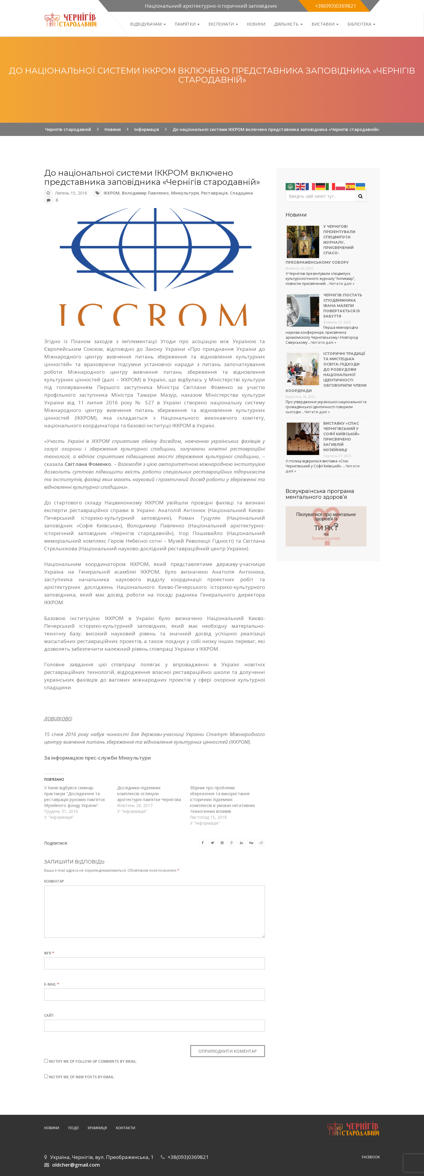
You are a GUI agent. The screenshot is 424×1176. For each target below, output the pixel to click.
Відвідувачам (148, 24)
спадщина (241, 193)
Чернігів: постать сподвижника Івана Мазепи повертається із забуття (342, 305)
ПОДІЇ (73, 1127)
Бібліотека (361, 24)
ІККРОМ (112, 193)
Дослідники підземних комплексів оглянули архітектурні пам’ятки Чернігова (149, 793)
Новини (256, 24)
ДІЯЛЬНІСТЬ (288, 24)
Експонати (223, 24)
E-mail (51, 984)
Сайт (49, 1015)
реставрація (214, 193)
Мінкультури (185, 193)
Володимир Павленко (145, 193)
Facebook (371, 1157)
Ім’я (49, 953)
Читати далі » (342, 283)
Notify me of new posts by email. (82, 1076)
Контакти (125, 1127)
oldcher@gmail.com (76, 1164)
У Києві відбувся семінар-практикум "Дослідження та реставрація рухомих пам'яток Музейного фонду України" (74, 796)
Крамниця (97, 1127)
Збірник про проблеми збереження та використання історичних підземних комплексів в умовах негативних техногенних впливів (222, 799)
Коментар (54, 881)
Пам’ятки (187, 24)
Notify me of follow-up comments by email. (93, 1061)
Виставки (325, 24)
